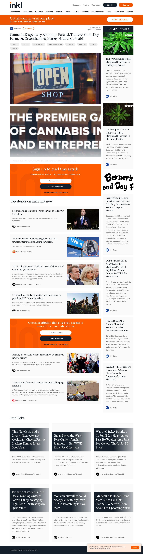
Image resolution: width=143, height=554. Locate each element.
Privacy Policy (105, 548)
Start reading (120, 19)
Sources (76, 5)
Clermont (70, 44)
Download (95, 5)
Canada (14, 48)
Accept (135, 547)
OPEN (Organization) (55, 44)
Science (130, 12)
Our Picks (39, 12)
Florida (93, 44)
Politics (76, 12)
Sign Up (126, 5)
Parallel (14, 44)
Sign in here (63, 192)
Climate (85, 12)
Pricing (86, 5)
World (68, 12)
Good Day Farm (38, 44)
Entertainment (98, 12)
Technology (119, 12)
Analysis (59, 12)
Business (49, 12)
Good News (27, 12)
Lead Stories (15, 12)
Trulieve (25, 44)
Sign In (110, 5)
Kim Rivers (82, 44)
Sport (109, 12)
